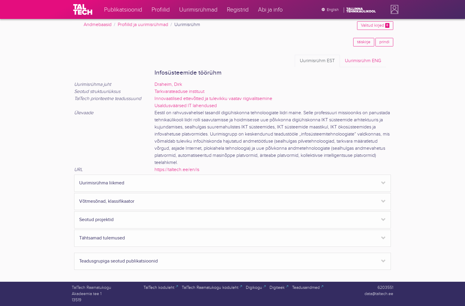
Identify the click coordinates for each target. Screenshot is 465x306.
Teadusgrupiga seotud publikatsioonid (118, 261)
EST (317, 61)
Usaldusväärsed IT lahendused (186, 106)
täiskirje (363, 42)
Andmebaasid (98, 25)
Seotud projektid (96, 220)
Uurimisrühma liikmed (101, 183)
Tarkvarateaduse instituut (179, 91)
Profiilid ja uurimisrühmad (143, 25)
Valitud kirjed (375, 25)
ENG (363, 61)
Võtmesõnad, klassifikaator (106, 201)
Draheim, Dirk (168, 84)
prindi (384, 42)
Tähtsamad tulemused (102, 238)
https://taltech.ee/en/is (177, 170)
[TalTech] (82, 9)
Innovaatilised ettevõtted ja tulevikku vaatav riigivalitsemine (213, 99)
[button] (393, 9)
